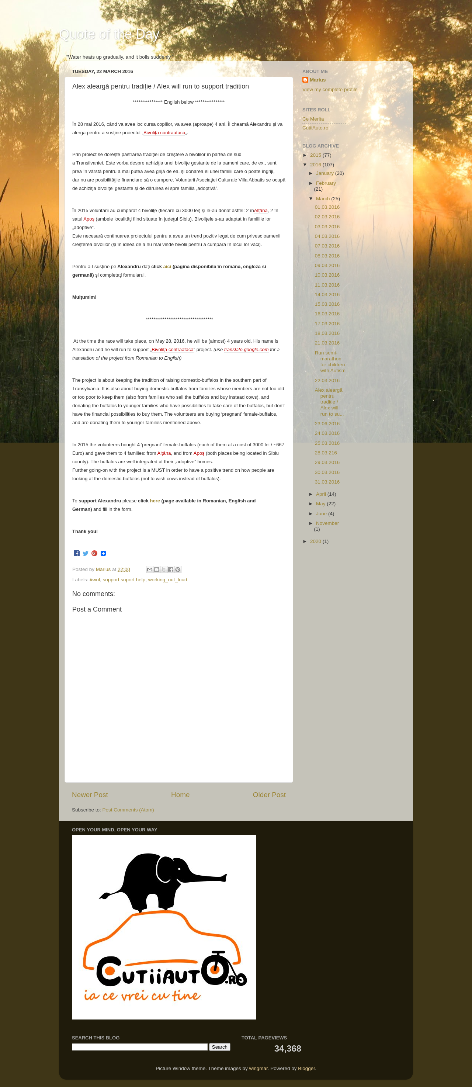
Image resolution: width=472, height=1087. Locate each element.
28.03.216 (326, 453)
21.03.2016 (327, 343)
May (321, 503)
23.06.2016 (327, 423)
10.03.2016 (327, 275)
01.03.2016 (327, 207)
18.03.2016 (327, 333)
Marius (318, 80)
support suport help (124, 579)
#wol (95, 579)
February (326, 183)
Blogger (306, 1068)
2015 (316, 155)
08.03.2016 (327, 256)
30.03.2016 (327, 472)
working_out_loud (167, 579)
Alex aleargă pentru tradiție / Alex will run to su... (329, 402)
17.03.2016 (327, 323)
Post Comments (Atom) (128, 810)
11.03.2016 (327, 285)
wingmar (258, 1068)
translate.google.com (246, 349)
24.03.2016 (327, 433)
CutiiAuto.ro (315, 128)
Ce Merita (313, 119)
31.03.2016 (327, 482)
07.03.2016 (327, 246)
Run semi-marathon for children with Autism (330, 362)
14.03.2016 (327, 294)
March (323, 198)
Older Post (269, 795)
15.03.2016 (327, 304)
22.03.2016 (327, 380)
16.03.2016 (327, 313)
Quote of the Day (109, 34)
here (155, 500)
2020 (316, 541)
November (327, 523)
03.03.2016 (327, 226)
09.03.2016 (327, 265)
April (321, 494)
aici (167, 266)
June (322, 513)
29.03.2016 (327, 462)
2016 (316, 164)
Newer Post (90, 795)
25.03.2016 (327, 443)
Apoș (88, 219)
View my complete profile (330, 89)
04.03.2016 (327, 236)
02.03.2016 (327, 216)
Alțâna (261, 210)
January (325, 173)
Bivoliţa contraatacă (164, 132)
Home (180, 795)
